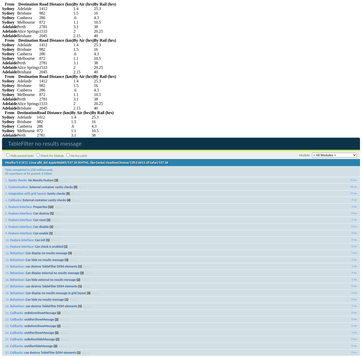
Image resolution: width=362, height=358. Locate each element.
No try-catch (79, 156)
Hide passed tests (22, 156)
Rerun (64, 180)
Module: (304, 155)
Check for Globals (52, 156)
